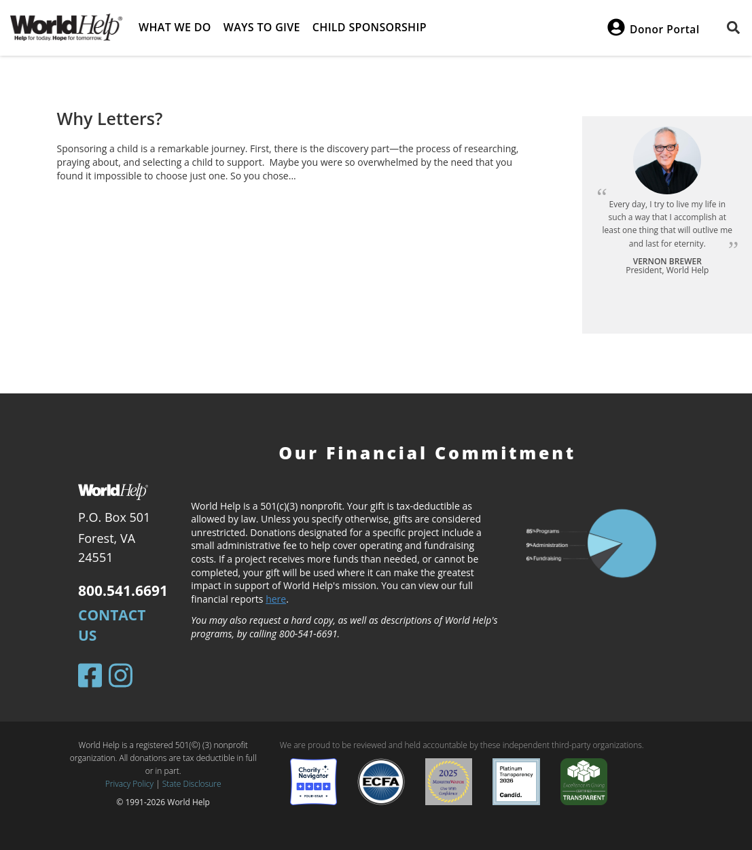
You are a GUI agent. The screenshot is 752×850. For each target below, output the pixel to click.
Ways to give (261, 27)
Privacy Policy (129, 784)
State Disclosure (191, 784)
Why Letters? (110, 118)
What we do (175, 27)
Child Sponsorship (369, 27)
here (276, 598)
